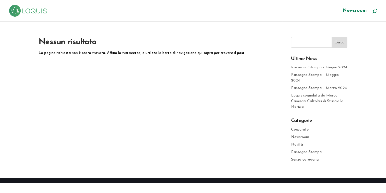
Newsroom (355, 11)
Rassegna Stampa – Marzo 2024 (319, 88)
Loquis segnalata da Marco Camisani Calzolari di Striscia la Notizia (317, 101)
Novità (297, 145)
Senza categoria (305, 160)
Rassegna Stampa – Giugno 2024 (319, 67)
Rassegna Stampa (306, 152)
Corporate (300, 130)
